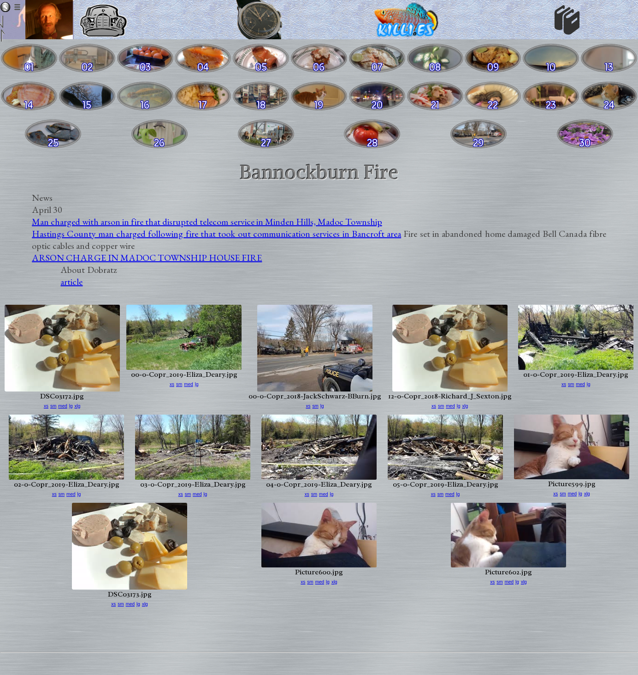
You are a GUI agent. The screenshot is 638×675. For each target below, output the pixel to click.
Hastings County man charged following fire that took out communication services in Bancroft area (216, 234)
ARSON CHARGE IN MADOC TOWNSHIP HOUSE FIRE (147, 258)
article (71, 282)
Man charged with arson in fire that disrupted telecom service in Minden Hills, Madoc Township (207, 222)
